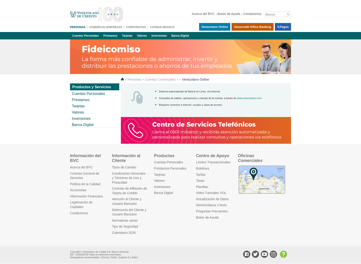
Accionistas (78, 190)
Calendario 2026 (124, 233)
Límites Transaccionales (213, 162)
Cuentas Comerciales (160, 79)
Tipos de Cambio (124, 167)
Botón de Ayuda (207, 217)
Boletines (202, 168)
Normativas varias (125, 220)
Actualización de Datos (212, 199)
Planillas (202, 187)
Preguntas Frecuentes (212, 211)
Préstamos (110, 35)
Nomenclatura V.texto (211, 205)
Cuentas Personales (85, 35)
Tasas (200, 180)
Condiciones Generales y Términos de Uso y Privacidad (129, 178)
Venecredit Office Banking (252, 27)
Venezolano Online (214, 27)
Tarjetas (127, 35)
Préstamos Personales (170, 168)
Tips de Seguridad (125, 226)
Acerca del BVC (81, 167)
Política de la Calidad (85, 184)
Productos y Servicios (91, 87)
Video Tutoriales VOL (211, 193)
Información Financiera (86, 196)
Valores (142, 35)
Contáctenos (79, 213)
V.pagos (283, 27)
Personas (134, 79)
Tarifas (200, 174)
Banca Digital (180, 35)
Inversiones (159, 35)
